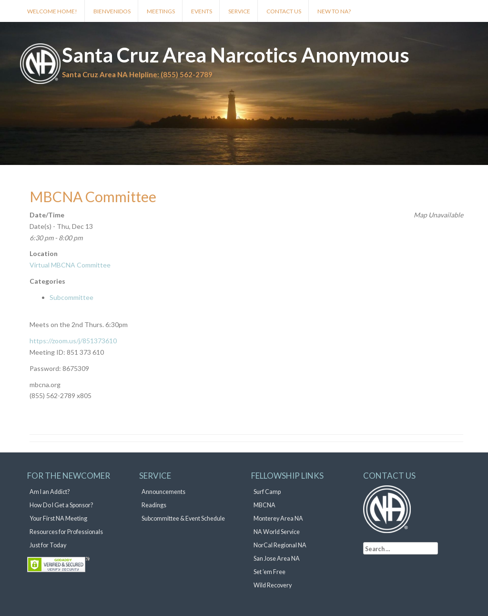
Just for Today (48, 545)
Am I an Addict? (50, 491)
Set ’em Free (269, 571)
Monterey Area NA (278, 518)
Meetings (161, 11)
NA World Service (277, 531)
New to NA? (334, 11)
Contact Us (283, 11)
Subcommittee (71, 297)
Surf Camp (267, 491)
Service (239, 11)
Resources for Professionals (66, 531)
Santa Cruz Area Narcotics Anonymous (235, 55)
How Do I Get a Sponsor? (61, 505)
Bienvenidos (112, 11)
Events (201, 11)
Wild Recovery (273, 585)
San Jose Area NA (277, 558)
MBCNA (264, 505)
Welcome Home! (52, 11)
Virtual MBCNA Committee (70, 265)
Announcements (163, 491)
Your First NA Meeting (58, 518)
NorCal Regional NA (280, 545)
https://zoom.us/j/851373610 (73, 341)
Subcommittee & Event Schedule (183, 518)
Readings (154, 505)
